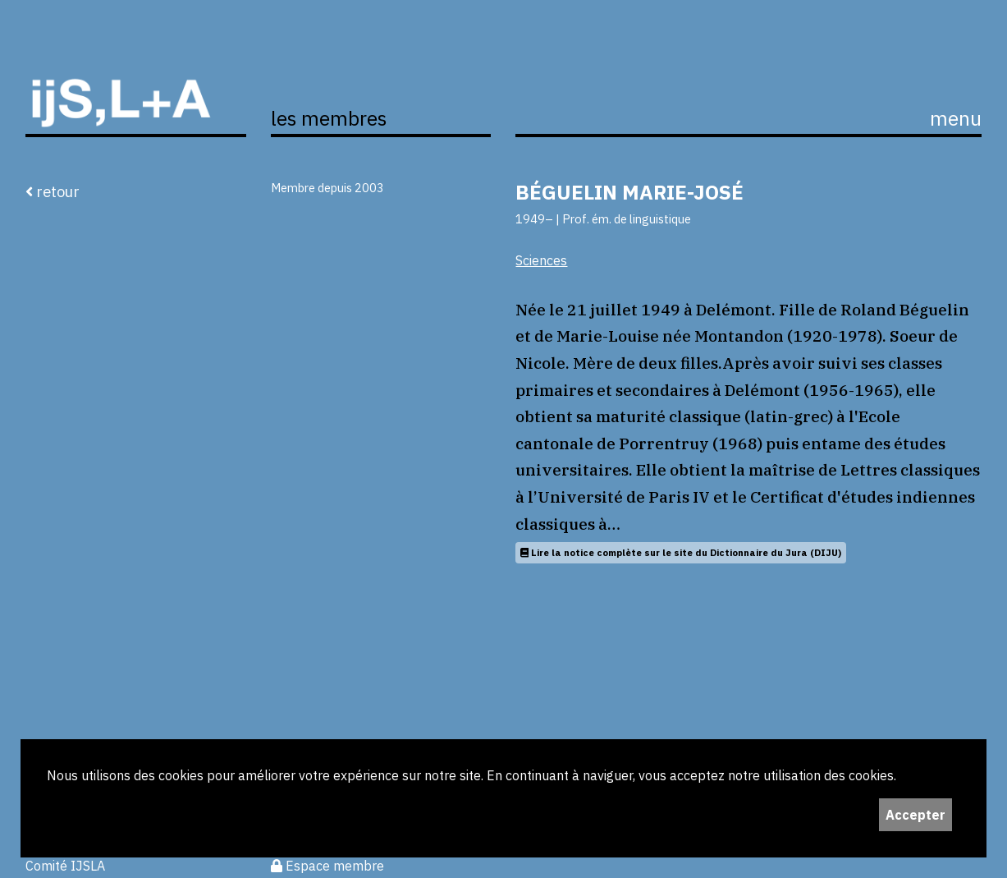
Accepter (915, 815)
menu (956, 118)
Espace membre (327, 865)
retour (52, 191)
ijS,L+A (135, 84)
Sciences (541, 260)
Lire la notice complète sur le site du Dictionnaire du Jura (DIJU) (680, 552)
